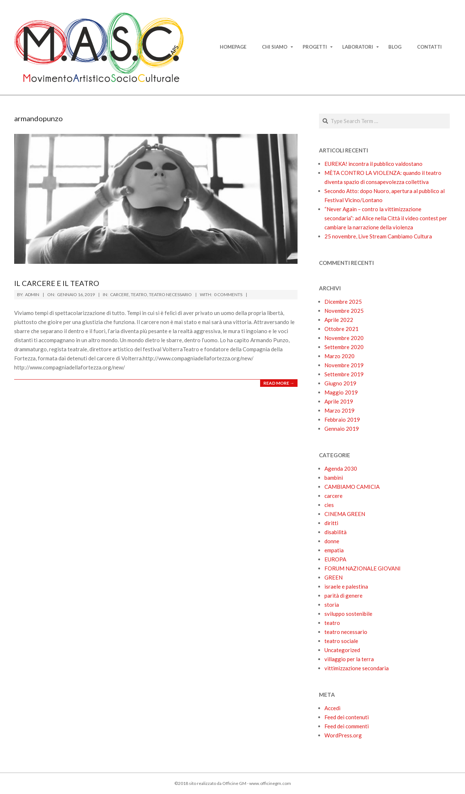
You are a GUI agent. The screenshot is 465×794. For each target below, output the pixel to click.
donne (331, 541)
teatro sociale (341, 641)
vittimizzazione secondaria (356, 668)
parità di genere (343, 595)
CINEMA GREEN (344, 514)
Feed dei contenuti (346, 717)
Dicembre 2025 (343, 301)
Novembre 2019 (344, 365)
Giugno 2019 (340, 383)
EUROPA (335, 559)
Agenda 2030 (340, 468)
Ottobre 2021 (341, 329)
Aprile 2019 (338, 401)
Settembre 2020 (344, 347)
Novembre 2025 (344, 310)
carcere (119, 294)
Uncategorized (342, 650)
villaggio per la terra (349, 659)
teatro (139, 294)
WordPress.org (343, 735)
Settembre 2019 (344, 374)
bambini (333, 477)
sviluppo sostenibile (348, 613)
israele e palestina (346, 586)
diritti (331, 523)
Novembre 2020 (344, 338)
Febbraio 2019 (342, 419)
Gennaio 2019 (341, 428)
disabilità (335, 532)
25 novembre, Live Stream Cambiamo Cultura (378, 236)
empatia (334, 550)
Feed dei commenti (346, 726)
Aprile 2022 (338, 319)
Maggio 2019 (341, 392)
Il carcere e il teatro (56, 283)
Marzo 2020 (339, 356)
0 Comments (228, 294)
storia (331, 604)
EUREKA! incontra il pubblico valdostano (373, 163)
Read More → (278, 383)
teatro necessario (170, 294)
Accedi (332, 708)
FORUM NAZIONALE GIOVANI (362, 568)
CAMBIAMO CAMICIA (352, 486)
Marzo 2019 (339, 410)
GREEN (333, 577)
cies (329, 505)
